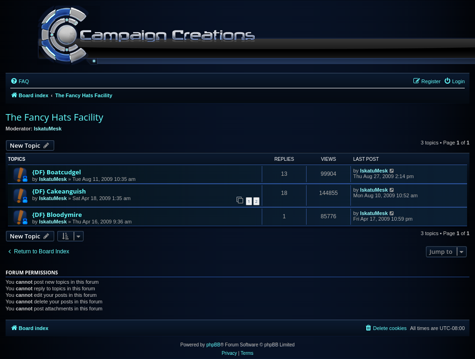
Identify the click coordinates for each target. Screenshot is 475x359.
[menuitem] (19, 81)
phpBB (213, 344)
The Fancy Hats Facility (54, 117)
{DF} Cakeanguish (59, 191)
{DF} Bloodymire (57, 214)
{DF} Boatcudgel (56, 172)
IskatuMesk (48, 128)
